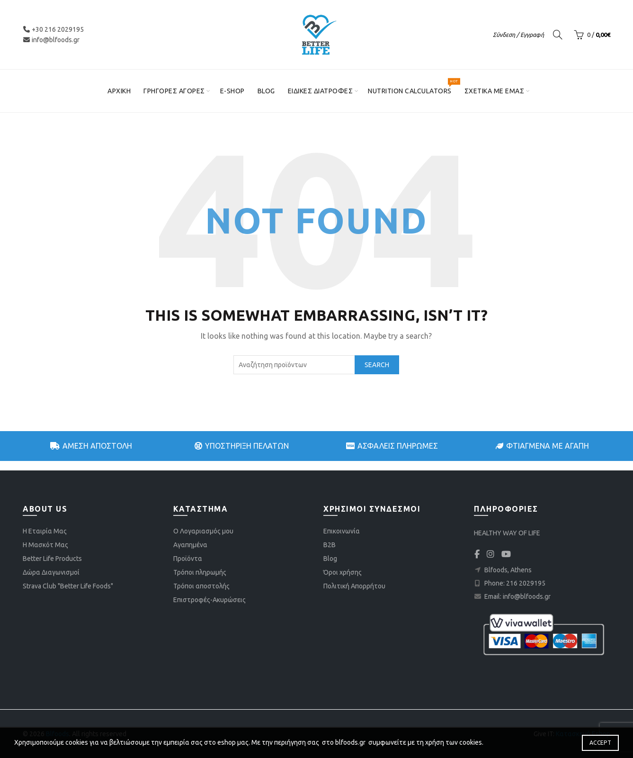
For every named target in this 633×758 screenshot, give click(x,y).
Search (377, 365)
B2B (329, 545)
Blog (266, 91)
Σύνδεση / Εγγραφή (518, 34)
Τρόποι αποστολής (201, 586)
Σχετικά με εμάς (494, 91)
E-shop (232, 91)
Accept (600, 743)
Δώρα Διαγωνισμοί (51, 572)
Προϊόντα (187, 558)
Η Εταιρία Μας (45, 531)
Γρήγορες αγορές (174, 91)
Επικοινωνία (341, 531)
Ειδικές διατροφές (320, 91)
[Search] (557, 34)
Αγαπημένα (190, 545)
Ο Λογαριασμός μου (203, 531)
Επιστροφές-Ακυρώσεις (209, 600)
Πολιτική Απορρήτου (354, 586)
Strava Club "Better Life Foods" (68, 586)
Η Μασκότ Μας (45, 545)
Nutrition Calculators (413, 87)
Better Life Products (52, 558)
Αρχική (119, 91)
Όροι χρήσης (342, 572)
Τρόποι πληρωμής (199, 572)
